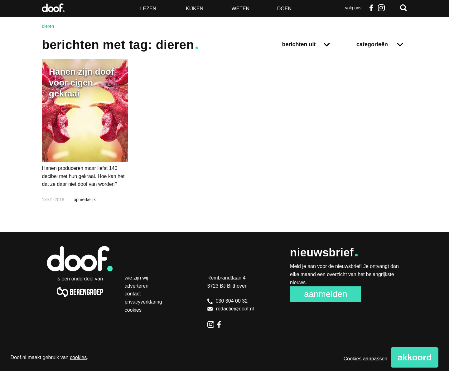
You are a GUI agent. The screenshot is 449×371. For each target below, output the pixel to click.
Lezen (148, 8)
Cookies (133, 310)
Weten (240, 8)
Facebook (371, 7)
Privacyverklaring (143, 301)
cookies (78, 357)
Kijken (194, 8)
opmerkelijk (85, 199)
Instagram (381, 7)
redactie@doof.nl (230, 308)
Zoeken (403, 7)
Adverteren (137, 286)
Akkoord (415, 357)
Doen (284, 8)
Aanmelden (325, 294)
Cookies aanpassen (366, 358)
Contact (133, 293)
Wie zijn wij (136, 277)
